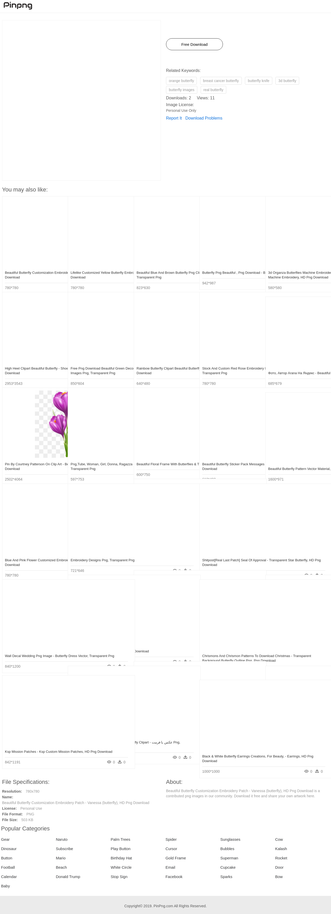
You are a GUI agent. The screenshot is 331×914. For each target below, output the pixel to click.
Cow (279, 839)
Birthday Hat (121, 858)
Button (6, 858)
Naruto (61, 839)
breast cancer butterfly (221, 81)
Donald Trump (68, 876)
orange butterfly (181, 81)
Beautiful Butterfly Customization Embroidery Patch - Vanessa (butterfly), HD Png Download (29, 267)
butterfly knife (258, 81)
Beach (61, 867)
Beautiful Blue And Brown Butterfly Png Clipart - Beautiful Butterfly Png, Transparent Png (166, 267)
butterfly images (181, 90)
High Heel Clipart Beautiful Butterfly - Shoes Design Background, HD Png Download (32, 363)
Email (170, 867)
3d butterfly (287, 81)
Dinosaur (9, 848)
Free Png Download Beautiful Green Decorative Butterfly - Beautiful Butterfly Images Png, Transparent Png (100, 363)
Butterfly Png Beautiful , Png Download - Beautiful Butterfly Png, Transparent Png (231, 267)
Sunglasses (230, 839)
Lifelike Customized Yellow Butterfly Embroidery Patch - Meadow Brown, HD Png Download (97, 267)
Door (279, 867)
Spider (171, 839)
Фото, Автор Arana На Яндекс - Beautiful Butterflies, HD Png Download (292, 368)
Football (8, 867)
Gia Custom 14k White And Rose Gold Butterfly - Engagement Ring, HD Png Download (296, 737)
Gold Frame (176, 858)
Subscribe (64, 848)
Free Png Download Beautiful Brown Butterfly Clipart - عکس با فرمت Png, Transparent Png (98, 737)
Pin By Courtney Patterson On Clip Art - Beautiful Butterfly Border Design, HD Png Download (34, 459)
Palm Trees (120, 839)
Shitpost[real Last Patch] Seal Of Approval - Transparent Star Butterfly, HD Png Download (230, 555)
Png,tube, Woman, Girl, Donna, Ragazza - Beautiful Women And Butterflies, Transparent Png (95, 459)
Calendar (9, 876)
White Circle (121, 867)
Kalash (281, 848)
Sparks (226, 876)
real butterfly (213, 90)
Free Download (194, 44)
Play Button (121, 848)
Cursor (171, 848)
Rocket (281, 858)
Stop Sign (119, 876)
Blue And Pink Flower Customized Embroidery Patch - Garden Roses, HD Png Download (34, 555)
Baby (5, 886)
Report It (174, 118)
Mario (61, 858)
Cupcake (228, 867)
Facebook (174, 876)
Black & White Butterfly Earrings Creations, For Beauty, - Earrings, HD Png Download (230, 751)
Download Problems (203, 118)
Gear (5, 839)
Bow (279, 876)
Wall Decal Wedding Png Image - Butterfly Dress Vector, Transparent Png (31, 651)
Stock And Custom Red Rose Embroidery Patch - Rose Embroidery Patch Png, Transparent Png (230, 363)
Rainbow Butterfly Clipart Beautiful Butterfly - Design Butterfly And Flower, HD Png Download (165, 363)
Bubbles (227, 848)
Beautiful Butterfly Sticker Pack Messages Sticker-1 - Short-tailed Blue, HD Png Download (227, 459)
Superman (229, 858)
